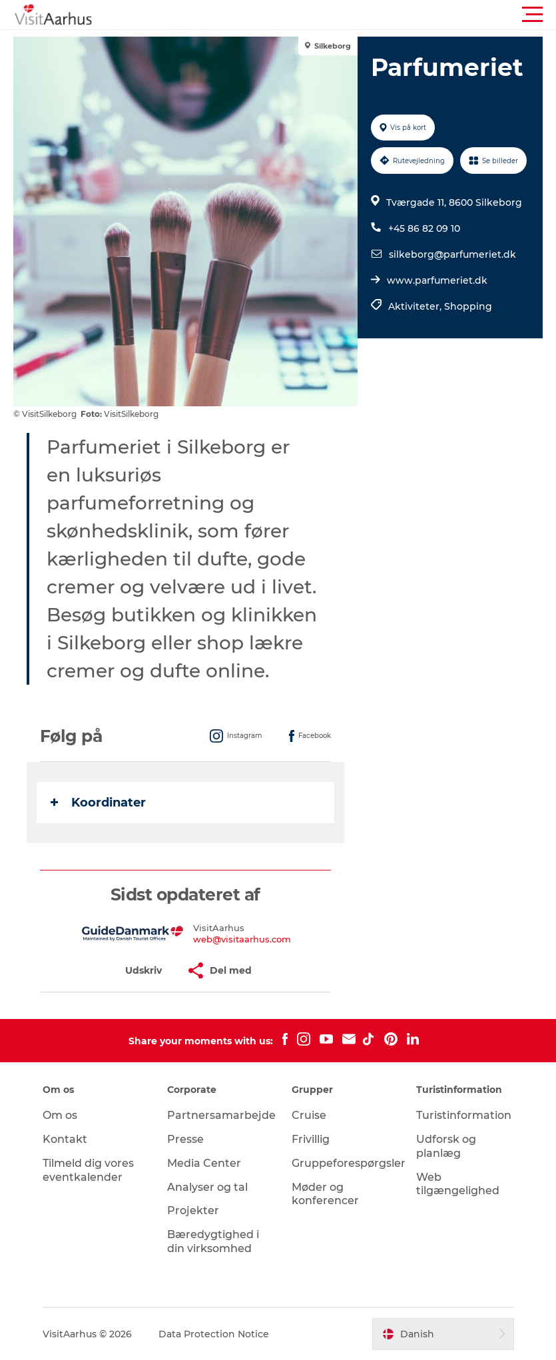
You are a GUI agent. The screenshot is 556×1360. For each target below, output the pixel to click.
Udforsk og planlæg (446, 1146)
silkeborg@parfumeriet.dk (452, 254)
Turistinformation (463, 1115)
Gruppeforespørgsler (349, 1163)
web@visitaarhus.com (242, 939)
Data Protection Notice (213, 1334)
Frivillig (311, 1139)
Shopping (468, 306)
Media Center (204, 1163)
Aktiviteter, (416, 306)
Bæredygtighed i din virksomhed (213, 1241)
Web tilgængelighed (457, 1184)
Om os (60, 1115)
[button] (338, 15)
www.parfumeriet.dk (437, 280)
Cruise (309, 1115)
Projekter (193, 1210)
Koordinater (98, 802)
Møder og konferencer (325, 1194)
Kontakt (65, 1139)
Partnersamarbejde (221, 1115)
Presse (185, 1139)
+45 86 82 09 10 (424, 228)
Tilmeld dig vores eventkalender (88, 1170)
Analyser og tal (207, 1187)
